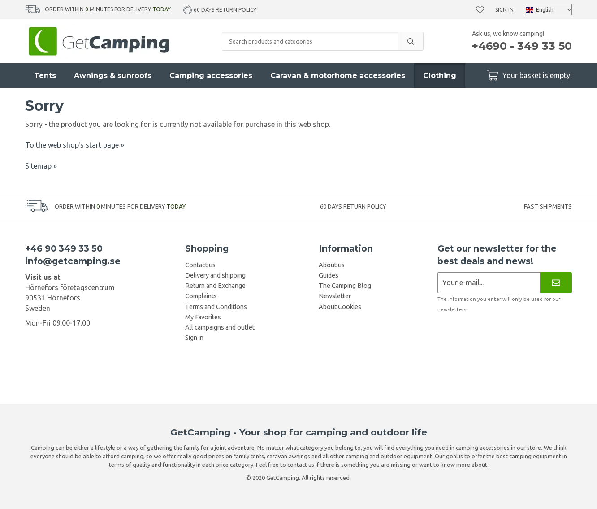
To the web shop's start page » (74, 145)
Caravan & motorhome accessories (337, 75)
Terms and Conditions (216, 306)
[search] (410, 41)
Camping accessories (210, 75)
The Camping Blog (345, 285)
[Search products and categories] (310, 41)
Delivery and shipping (215, 275)
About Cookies (340, 306)
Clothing (439, 75)
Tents (45, 75)
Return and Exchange (215, 285)
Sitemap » (41, 166)
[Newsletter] (556, 282)
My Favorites (203, 317)
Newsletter (335, 296)
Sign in (504, 10)
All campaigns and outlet (220, 327)
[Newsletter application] (488, 282)
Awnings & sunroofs (112, 75)
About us (332, 265)
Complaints (201, 296)
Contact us (200, 265)
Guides (328, 275)
